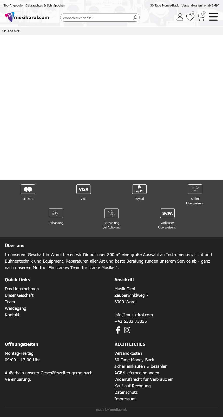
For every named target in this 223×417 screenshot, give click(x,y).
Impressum (125, 398)
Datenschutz (126, 392)
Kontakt (12, 314)
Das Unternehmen (22, 288)
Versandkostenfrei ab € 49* (200, 5)
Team (10, 301)
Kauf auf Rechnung (132, 385)
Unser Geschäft (19, 295)
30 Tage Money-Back (164, 5)
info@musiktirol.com (133, 314)
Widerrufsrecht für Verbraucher (143, 379)
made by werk (111, 409)
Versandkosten (128, 353)
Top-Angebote (13, 5)
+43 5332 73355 (130, 321)
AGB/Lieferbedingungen (136, 372)
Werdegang (15, 308)
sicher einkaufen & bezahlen (140, 366)
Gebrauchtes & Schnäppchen (45, 5)
